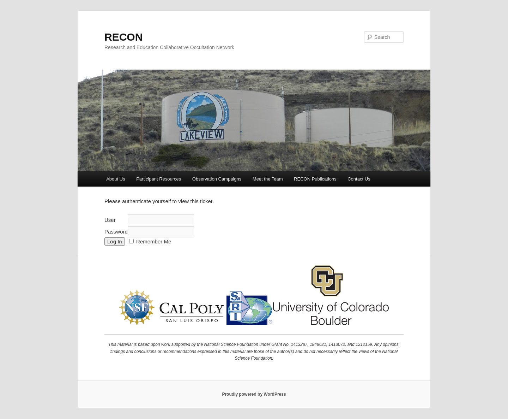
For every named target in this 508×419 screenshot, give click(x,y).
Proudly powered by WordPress (254, 394)
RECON (123, 37)
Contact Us (358, 179)
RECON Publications (315, 179)
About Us (115, 179)
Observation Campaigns (216, 179)
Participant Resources (158, 179)
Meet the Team (268, 179)
